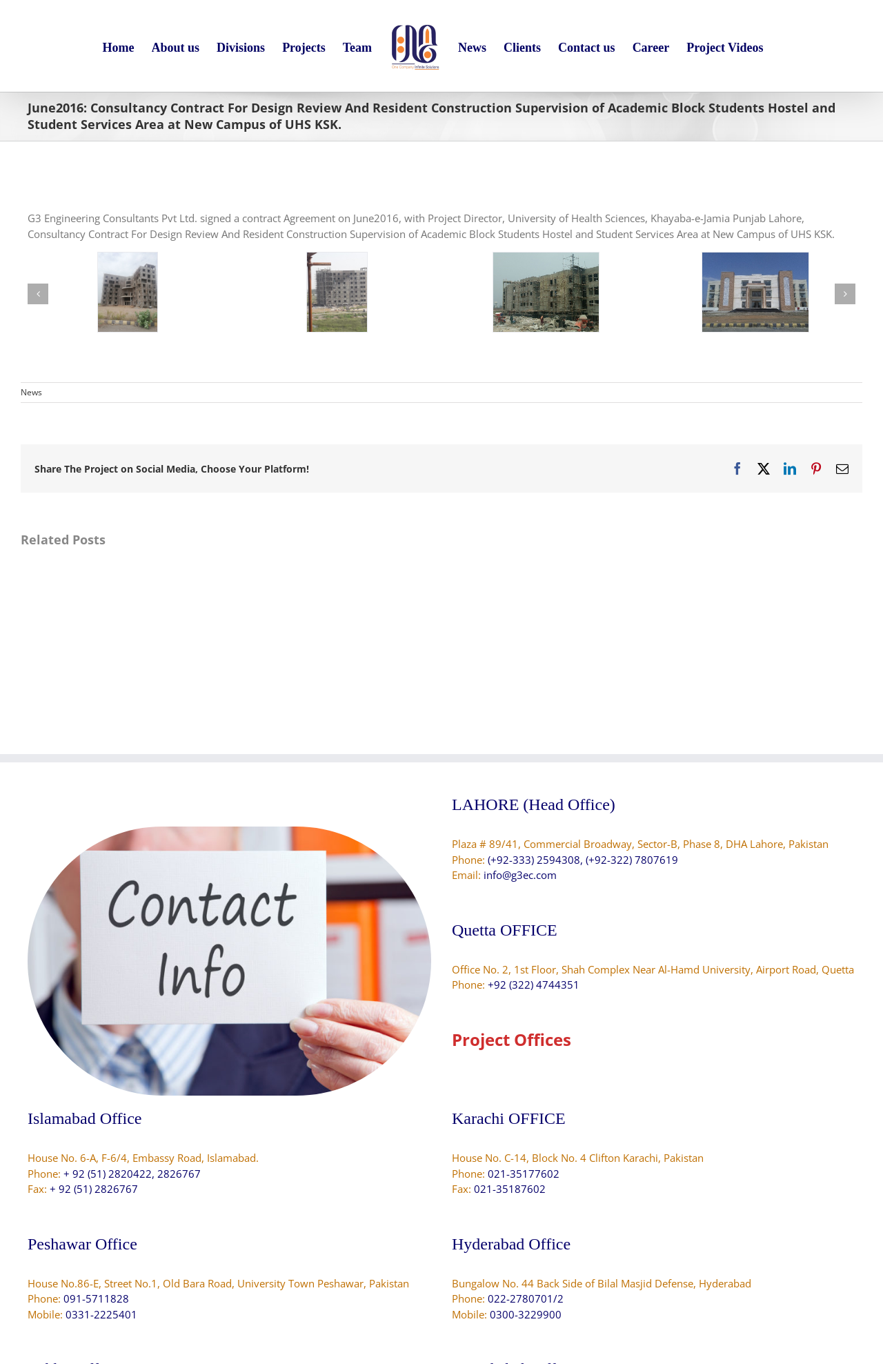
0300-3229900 (526, 1314)
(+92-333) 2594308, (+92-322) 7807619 (583, 860)
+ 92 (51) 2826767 (94, 1189)
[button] (38, 294)
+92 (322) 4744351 (533, 984)
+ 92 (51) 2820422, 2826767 (132, 1173)
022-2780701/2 (526, 1298)
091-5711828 (96, 1298)
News (31, 392)
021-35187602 (510, 1189)
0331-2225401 (101, 1314)
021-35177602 (523, 1173)
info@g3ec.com (520, 875)
